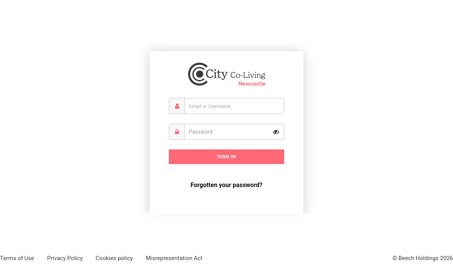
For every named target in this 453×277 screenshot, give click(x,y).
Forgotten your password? (226, 185)
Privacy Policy (65, 258)
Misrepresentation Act (174, 258)
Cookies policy (114, 258)
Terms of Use (17, 258)
